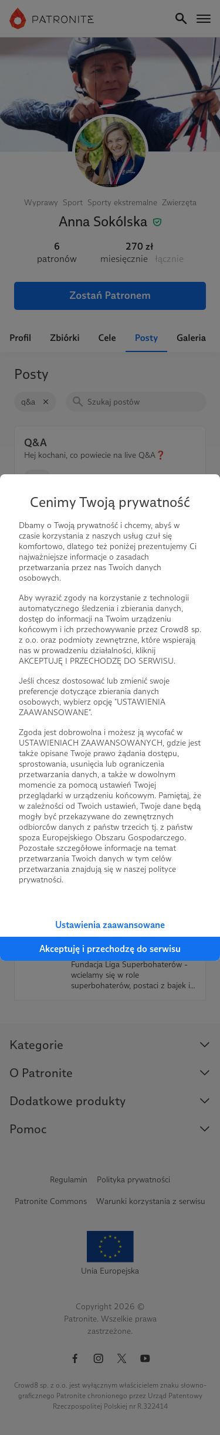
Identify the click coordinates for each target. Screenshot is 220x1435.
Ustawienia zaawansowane (110, 925)
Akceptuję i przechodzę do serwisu (110, 949)
